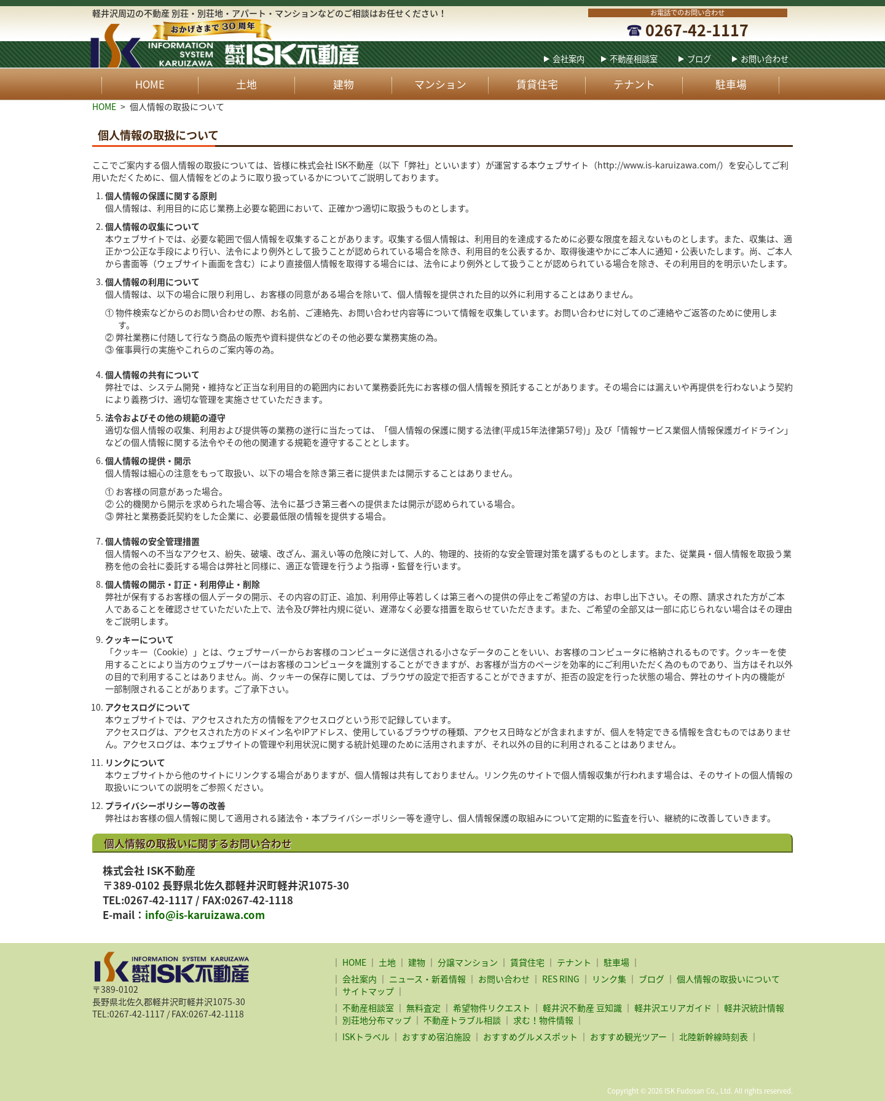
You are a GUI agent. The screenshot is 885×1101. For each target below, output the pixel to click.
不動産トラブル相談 (462, 1020)
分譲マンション (468, 962)
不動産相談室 (634, 59)
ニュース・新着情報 (427, 979)
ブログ (699, 59)
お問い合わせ (765, 59)
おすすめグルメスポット (530, 1036)
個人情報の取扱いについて (728, 979)
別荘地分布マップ (376, 1020)
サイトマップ (368, 991)
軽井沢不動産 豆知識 (582, 1007)
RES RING (561, 979)
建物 (343, 84)
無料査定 (423, 1007)
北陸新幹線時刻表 (713, 1036)
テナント (634, 84)
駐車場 (731, 84)
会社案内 (568, 59)
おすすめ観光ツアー (628, 1036)
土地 (246, 84)
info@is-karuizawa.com (205, 914)
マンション (440, 84)
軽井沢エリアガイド (673, 1007)
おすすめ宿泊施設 (436, 1036)
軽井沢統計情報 (754, 1007)
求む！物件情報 (543, 1020)
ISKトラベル (366, 1036)
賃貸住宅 (537, 84)
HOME (150, 84)
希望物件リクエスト (491, 1007)
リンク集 (609, 979)
